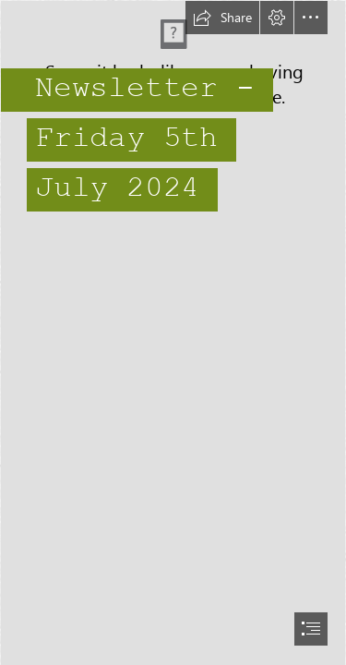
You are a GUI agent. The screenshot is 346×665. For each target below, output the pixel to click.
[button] (222, 17)
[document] (173, 332)
